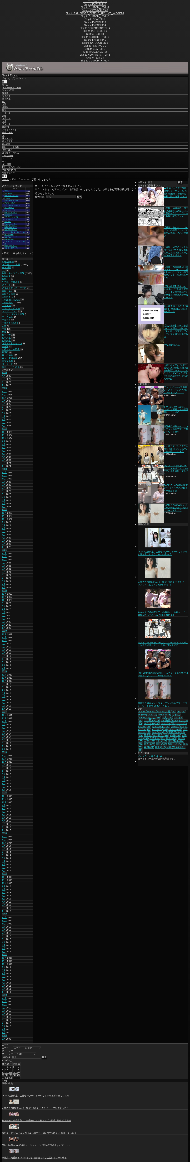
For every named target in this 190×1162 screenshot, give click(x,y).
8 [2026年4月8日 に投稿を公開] (7, 1069)
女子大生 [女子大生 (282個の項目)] (157, 738)
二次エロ (6, 320)
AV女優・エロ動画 (11, 264)
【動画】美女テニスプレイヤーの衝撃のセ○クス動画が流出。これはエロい (176, 231)
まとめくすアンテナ (11, 248)
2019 (4, 631)
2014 (4, 833)
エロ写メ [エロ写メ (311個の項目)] (152, 720)
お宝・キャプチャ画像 (13, 273)
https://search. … (10, 228)
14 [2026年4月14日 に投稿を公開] (5, 1072)
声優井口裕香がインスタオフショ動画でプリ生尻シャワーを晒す (176, 429)
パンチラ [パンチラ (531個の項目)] (160, 729)
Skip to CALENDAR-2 (95, 51)
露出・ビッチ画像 (10, 147)
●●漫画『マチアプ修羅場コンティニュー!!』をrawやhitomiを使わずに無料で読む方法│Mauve (175, 192)
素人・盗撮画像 (9, 358)
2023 (4, 469)
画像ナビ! (7, 222)
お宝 (4, 110)
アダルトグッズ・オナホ (14, 288)
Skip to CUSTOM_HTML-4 (95, 60)
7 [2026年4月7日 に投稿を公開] (5, 1069)
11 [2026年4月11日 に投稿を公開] (16, 1069)
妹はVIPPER (8, 234)
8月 (3, 404)
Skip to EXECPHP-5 (95, 22)
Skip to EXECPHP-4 (95, 25)
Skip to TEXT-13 (95, 34)
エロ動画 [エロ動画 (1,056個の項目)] (169, 720)
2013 (4, 873)
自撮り (5, 93)
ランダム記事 (8, 90)
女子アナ (6, 118)
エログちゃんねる (10, 219)
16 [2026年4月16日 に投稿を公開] (11, 1072)
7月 (3, 407)
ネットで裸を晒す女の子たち (14, 232)
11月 (4, 394)
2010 (4, 995)
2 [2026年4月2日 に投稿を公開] (10, 1067)
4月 (3, 376)
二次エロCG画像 (10, 323)
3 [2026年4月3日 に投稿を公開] (13, 1067)
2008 (4, 1035)
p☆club (7, 198)
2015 (4, 792)
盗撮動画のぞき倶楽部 (12, 205)
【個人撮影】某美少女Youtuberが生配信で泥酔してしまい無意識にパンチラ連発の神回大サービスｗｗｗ (176, 292)
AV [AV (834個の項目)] (157, 711)
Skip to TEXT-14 (95, 57)
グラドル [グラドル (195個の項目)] (152, 723)
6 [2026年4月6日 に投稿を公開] (2, 1069)
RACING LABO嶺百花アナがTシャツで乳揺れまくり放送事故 (176, 488)
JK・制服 (6, 164)
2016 (4, 752)
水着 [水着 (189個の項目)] (149, 741)
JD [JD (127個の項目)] (181, 711)
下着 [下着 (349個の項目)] (174, 732)
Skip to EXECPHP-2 (95, 4)
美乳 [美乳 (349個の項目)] (161, 744)
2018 (4, 671)
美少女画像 (7, 132)
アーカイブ (7, 1054)
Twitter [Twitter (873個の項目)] (164, 714)
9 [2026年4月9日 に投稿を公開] (10, 1069)
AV (3, 135)
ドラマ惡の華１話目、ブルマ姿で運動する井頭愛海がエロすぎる (176, 409)
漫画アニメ (7, 150)
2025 (4, 388)
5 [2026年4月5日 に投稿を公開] (18, 1067)
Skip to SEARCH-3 (95, 49)
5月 (3, 413)
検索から (7, 191)
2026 (4, 372)
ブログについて (9, 170)
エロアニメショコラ (11, 217)
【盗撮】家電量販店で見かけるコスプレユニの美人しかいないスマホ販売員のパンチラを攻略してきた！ (176, 272)
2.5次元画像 (7, 155)
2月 (3, 382)
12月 (4, 391)
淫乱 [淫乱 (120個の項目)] (161, 741)
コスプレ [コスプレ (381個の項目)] (169, 723)
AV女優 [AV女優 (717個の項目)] (169, 711)
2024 (4, 428)
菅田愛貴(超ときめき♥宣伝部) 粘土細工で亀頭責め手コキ (176, 309)
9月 (3, 401)
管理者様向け (8, 173)
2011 (4, 954)
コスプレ (6, 127)
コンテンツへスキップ (95, 1)
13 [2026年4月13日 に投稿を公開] (3, 1072)
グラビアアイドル (10, 130)
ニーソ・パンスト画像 (13, 314)
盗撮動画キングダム (11, 200)
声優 (4, 115)
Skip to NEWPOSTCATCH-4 (95, 28)
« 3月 (4, 1080)
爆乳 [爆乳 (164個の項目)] (173, 741)
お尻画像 (6, 276)
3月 (3, 379)
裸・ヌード (7, 138)
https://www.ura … (11, 239)
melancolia (8, 215)
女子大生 (6, 99)
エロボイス (7, 296)
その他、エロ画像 (11, 282)
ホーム (5, 85)
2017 (4, 711)
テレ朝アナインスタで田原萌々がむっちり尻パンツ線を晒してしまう (176, 449)
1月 (3, 385)
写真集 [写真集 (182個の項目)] (151, 735)
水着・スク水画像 (11, 349)
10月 (4, 397)
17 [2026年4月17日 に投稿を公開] (14, 1072)
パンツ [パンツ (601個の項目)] (175, 729)
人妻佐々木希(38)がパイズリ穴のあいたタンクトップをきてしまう (176, 508)
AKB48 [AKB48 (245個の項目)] (145, 711)
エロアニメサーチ (10, 237)
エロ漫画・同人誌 (10, 153)
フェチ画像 (7, 317)
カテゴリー (7, 1048)
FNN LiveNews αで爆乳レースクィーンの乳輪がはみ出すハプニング (176, 390)
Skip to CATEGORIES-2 (95, 10)
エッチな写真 (9, 208)
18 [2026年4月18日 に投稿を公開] (16, 1072)
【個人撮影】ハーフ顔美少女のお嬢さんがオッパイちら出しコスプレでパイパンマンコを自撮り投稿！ (176, 331)
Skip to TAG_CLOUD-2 (95, 31)
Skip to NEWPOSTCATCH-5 (95, 54)
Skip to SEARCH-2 (95, 19)
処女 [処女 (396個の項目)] (163, 735)
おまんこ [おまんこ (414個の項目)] (153, 717)
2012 (4, 914)
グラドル (6, 124)
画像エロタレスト (10, 230)
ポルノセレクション (11, 196)
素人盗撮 (6, 144)
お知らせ (6, 279)
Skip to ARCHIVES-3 (95, 45)
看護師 (5, 107)
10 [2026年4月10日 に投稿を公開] (14, 1069)
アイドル (6, 113)
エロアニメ (7, 158)
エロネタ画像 (8, 293)
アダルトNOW (9, 203)
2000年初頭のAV (172, 345)
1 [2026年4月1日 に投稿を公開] (7, 1067)
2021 (4, 550)
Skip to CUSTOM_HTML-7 (95, 7)
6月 (3, 410)
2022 (4, 509)
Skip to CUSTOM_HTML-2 (95, 37)
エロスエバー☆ (9, 210)
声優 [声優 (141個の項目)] (175, 735)
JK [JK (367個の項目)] (142, 714)
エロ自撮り (7, 302)
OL (3, 101)
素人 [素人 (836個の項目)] (149, 744)
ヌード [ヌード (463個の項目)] (177, 726)
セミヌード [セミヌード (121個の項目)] (161, 726)
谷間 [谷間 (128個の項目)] (160, 747)
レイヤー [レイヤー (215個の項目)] (160, 732)
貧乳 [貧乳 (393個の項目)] (172, 747)
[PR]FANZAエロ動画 (11, 87)
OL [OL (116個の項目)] (152, 714)
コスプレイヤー (9, 311)
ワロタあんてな (9, 193)
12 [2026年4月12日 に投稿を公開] (19, 1069)
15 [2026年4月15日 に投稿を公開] (8, 1072)
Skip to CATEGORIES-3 (95, 42)
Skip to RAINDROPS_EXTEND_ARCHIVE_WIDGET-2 (95, 13)
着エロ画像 (7, 141)
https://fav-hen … (10, 226)
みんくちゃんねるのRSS (150, 756)
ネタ (4, 161)
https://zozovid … (10, 224)
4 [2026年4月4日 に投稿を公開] (15, 1067)
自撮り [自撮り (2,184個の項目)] (175, 744)
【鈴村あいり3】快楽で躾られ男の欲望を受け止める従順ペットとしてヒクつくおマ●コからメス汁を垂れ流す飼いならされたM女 (176, 372)
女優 (4, 121)
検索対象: (40, 196)
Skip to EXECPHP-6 (95, 40)
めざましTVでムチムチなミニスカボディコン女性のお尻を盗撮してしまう (176, 469)
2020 (4, 590)
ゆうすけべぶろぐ (10, 212)
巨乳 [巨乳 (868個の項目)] (171, 738)
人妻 (4, 104)
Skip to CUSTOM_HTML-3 (95, 16)
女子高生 (6, 96)
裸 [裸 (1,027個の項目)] (149, 747)
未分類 (5, 346)
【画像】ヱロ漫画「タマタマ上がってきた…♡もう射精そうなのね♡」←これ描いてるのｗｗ (176, 212)
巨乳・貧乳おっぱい (11, 167)
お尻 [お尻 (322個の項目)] (167, 717)
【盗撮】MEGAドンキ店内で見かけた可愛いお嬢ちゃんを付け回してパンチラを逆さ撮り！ (176, 251)
